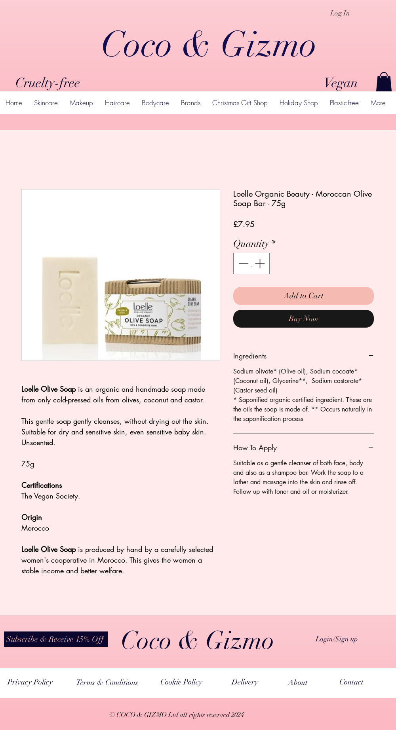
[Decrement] (242, 263)
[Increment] (260, 263)
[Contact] (351, 682)
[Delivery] (245, 682)
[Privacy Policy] (30, 682)
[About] (298, 682)
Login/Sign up (337, 639)
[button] (384, 81)
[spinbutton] (251, 263)
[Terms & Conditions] (107, 682)
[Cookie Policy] (181, 682)
